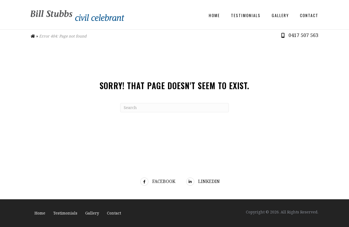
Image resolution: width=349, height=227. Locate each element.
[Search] (174, 107)
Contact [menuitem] (309, 15)
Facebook (157, 181)
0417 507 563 (303, 35)
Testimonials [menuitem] (246, 15)
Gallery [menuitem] (280, 15)
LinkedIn (203, 181)
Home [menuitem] (214, 15)
